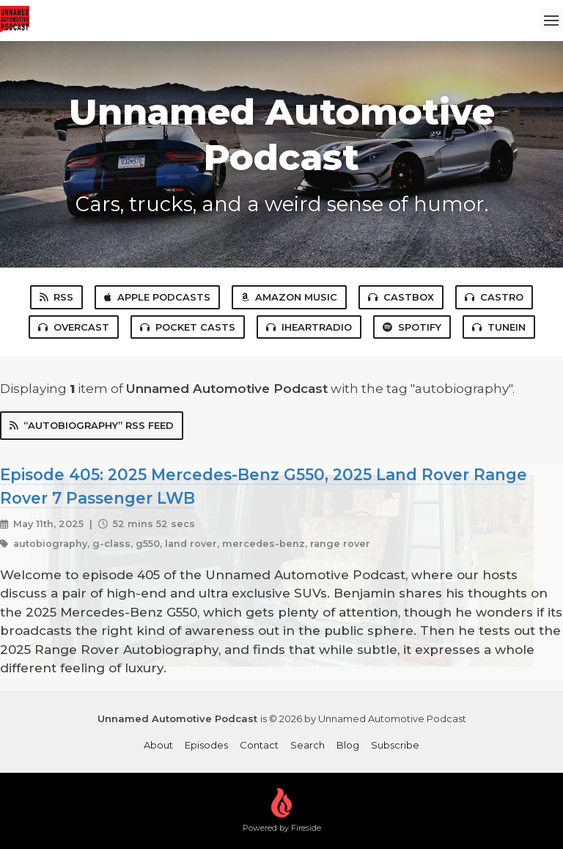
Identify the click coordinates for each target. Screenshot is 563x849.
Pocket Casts (187, 327)
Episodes (206, 745)
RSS (56, 297)
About (158, 745)
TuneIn (499, 327)
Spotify (412, 327)
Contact (259, 745)
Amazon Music (289, 297)
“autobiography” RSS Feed (92, 425)
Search (307, 745)
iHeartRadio (309, 327)
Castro (494, 297)
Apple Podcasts (157, 297)
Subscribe (395, 745)
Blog (347, 745)
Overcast (73, 327)
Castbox (401, 297)
